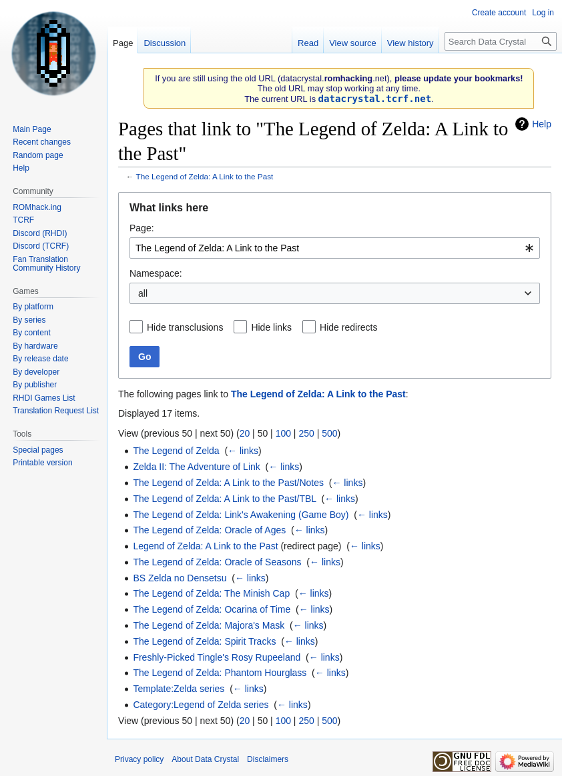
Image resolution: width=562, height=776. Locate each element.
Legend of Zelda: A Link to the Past (205, 546)
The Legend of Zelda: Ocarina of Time (211, 609)
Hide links (271, 327)
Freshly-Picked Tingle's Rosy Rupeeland (216, 657)
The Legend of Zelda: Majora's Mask (208, 625)
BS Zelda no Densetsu (179, 578)
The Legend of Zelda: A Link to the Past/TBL (224, 498)
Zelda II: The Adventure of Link (196, 466)
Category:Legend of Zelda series (200, 704)
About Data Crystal (205, 759)
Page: (141, 228)
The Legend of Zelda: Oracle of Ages (209, 530)
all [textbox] (143, 293)
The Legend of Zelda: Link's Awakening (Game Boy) (240, 514)
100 (283, 433)
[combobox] (334, 248)
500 (329, 433)
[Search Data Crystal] (501, 41)
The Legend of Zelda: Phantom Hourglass (219, 672)
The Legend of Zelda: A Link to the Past (205, 176)
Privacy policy (139, 759)
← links (243, 450)
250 (306, 433)
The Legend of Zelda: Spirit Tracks (204, 641)
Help (541, 124)
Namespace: (155, 273)
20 (245, 433)
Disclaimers (267, 759)
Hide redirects (348, 327)
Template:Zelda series (178, 688)
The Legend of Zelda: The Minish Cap (211, 593)
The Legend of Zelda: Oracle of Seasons (217, 562)
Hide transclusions (185, 327)
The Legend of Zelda (176, 450)
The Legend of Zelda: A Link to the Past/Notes (228, 482)
